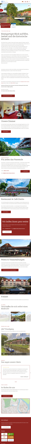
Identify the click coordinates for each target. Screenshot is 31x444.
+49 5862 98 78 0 (8, 228)
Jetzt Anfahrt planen (6, 396)
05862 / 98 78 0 (6, 170)
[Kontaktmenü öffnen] (25, 1)
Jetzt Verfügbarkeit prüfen (7, 95)
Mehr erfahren (5, 131)
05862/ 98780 (13, 83)
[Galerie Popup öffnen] (14, 316)
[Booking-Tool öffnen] (27, 1)
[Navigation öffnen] (29, 1)
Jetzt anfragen (5, 427)
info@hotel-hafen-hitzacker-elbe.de (9, 173)
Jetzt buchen (25, 171)
